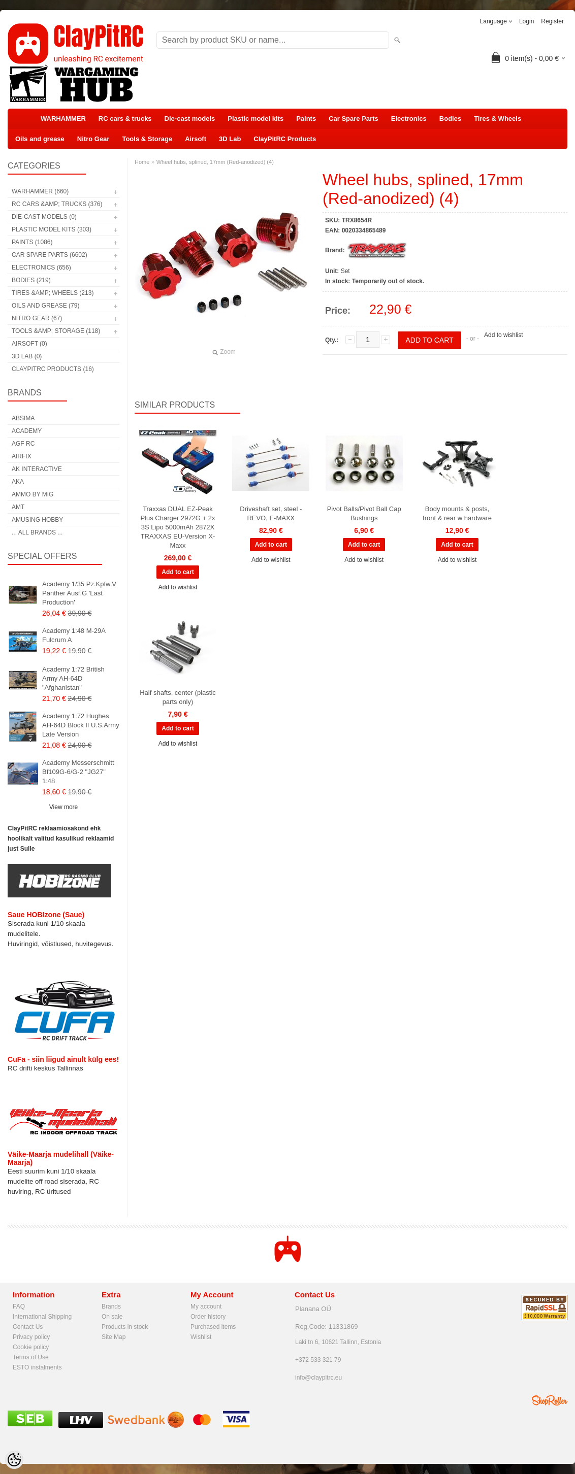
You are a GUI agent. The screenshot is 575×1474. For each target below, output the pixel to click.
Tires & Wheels (497, 118)
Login (526, 21)
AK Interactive (37, 469)
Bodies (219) (31, 280)
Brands (111, 1306)
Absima (23, 418)
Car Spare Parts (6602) (49, 254)
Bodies (450, 118)
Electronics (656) (41, 267)
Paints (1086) (32, 242)
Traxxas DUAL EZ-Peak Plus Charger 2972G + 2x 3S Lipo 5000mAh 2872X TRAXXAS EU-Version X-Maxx (177, 527)
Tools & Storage (147, 139)
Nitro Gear (93, 139)
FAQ (19, 1306)
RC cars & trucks (125, 118)
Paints (306, 118)
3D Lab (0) (27, 356)
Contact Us (28, 1326)
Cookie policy (31, 1347)
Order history (208, 1316)
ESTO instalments (37, 1367)
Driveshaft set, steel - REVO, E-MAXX (271, 513)
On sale (112, 1316)
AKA (18, 481)
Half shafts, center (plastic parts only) (178, 697)
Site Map (113, 1337)
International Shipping (42, 1316)
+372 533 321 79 (318, 1359)
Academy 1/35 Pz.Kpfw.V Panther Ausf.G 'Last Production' (79, 593)
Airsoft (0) (29, 343)
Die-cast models (190, 118)
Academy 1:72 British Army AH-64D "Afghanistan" (73, 678)
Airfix (21, 456)
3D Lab (230, 139)
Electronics (409, 118)
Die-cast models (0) (44, 216)
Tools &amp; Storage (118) (56, 330)
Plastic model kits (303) (51, 229)
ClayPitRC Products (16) (53, 369)
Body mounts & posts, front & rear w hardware (457, 513)
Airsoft (195, 139)
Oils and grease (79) (45, 305)
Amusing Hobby (37, 519)
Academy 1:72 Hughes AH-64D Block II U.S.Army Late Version (80, 725)
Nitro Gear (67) (37, 318)
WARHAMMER (63, 118)
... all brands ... (37, 532)
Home (142, 162)
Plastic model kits (255, 118)
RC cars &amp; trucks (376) (57, 204)
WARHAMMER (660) (40, 191)
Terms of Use (31, 1357)
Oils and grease (40, 139)
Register (552, 21)
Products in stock (125, 1326)
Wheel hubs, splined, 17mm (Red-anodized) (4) (215, 162)
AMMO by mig (32, 494)
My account (205, 1306)
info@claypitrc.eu (318, 1377)
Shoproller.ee (549, 1400)
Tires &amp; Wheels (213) (52, 292)
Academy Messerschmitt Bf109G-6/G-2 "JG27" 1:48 (78, 772)
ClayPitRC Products (284, 139)
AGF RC (23, 443)
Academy (27, 430)
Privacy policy (31, 1337)
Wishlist (200, 1337)
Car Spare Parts (353, 118)
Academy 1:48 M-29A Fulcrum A (73, 635)
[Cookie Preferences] (14, 1460)
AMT (18, 507)
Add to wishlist (503, 335)
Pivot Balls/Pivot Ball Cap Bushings (364, 513)
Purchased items (213, 1326)
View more (63, 807)
